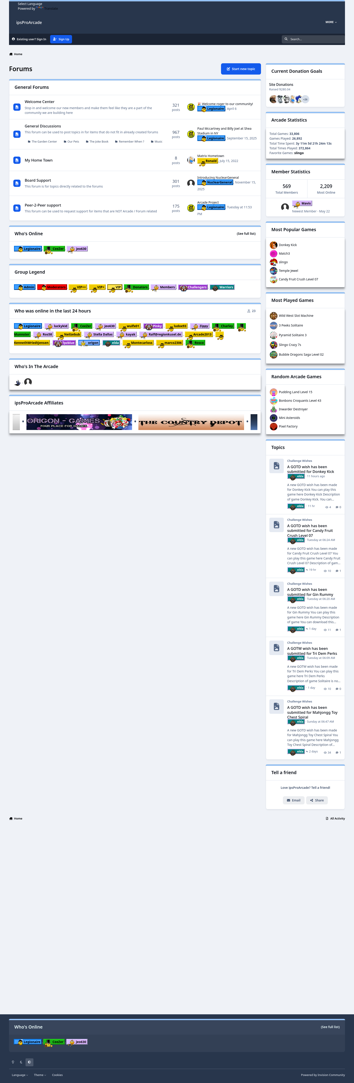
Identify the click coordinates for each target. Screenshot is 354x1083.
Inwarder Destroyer (293, 409)
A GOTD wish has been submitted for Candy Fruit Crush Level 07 (310, 530)
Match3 (284, 253)
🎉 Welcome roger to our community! (225, 104)
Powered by (323, 1075)
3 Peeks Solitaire (291, 325)
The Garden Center (44, 141)
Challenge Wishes (299, 461)
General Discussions (43, 126)
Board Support (38, 180)
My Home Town (39, 160)
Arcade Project (208, 202)
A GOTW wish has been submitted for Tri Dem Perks (312, 651)
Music (159, 141)
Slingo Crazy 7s (290, 345)
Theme (40, 1075)
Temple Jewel (288, 270)
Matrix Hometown (210, 156)
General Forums (32, 87)
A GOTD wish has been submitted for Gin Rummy (310, 592)
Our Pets (73, 141)
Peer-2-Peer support (43, 205)
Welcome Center (39, 101)
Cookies (57, 1075)
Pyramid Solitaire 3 (293, 335)
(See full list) (246, 233)
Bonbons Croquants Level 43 (300, 400)
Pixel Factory (288, 426)
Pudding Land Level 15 (295, 392)
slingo (283, 262)
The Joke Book (99, 141)
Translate (47, 8)
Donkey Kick (288, 245)
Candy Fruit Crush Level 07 (298, 279)
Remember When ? (131, 141)
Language (20, 1075)
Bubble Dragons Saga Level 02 (301, 354)
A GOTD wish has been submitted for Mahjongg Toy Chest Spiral (312, 712)
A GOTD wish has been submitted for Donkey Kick (310, 469)
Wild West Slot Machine (296, 315)
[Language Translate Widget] (38, 3)
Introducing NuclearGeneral (218, 177)
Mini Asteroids (289, 418)
